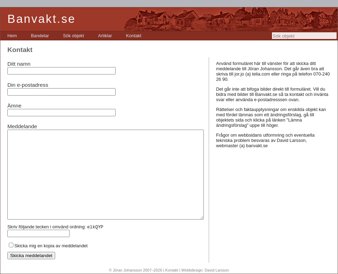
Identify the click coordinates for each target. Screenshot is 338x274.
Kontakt (133, 35)
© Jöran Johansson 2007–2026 (135, 270)
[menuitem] (12, 35)
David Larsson (216, 270)
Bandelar (40, 35)
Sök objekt (73, 35)
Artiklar (105, 35)
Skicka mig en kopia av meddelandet (50, 245)
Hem (12, 35)
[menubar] (74, 35)
